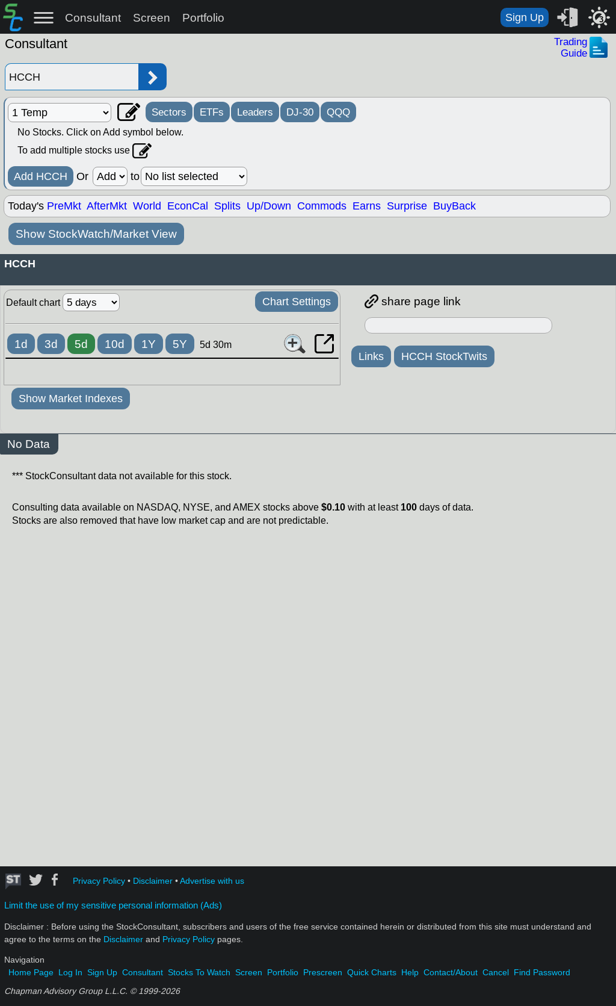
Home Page (31, 972)
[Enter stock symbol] (71, 76)
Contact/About (451, 972)
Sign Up (524, 17)
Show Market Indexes (71, 398)
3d (51, 344)
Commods (321, 206)
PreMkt (64, 206)
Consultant (93, 17)
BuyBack (454, 206)
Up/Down (269, 206)
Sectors (169, 112)
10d (115, 344)
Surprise (407, 206)
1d (21, 344)
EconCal (187, 206)
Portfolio (203, 17)
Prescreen (322, 972)
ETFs (212, 112)
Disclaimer (153, 881)
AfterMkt (107, 206)
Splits (227, 206)
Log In (70, 972)
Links (371, 356)
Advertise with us (212, 881)
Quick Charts (371, 972)
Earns (367, 206)
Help (410, 972)
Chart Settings (296, 301)
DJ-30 (299, 112)
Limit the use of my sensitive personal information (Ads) (113, 905)
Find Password (542, 972)
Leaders (255, 112)
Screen (151, 17)
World (147, 206)
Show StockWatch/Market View (96, 233)
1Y (148, 344)
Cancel (495, 972)
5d (81, 344)
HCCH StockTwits (444, 356)
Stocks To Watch (199, 972)
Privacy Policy (99, 881)
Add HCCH (40, 176)
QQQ (338, 112)
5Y (180, 344)
